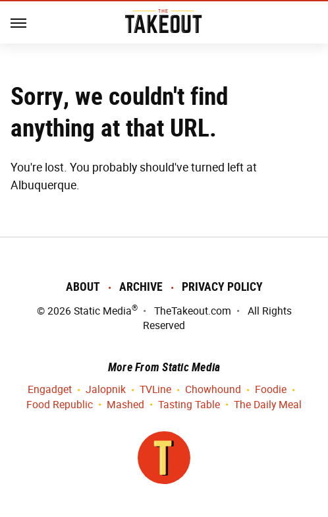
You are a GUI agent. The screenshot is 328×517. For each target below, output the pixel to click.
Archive (141, 286)
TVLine (155, 390)
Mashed (125, 405)
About (83, 286)
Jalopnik (106, 390)
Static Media (103, 311)
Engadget (50, 390)
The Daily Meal (268, 405)
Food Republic (59, 405)
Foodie (271, 390)
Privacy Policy (222, 286)
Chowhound (213, 390)
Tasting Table (189, 405)
